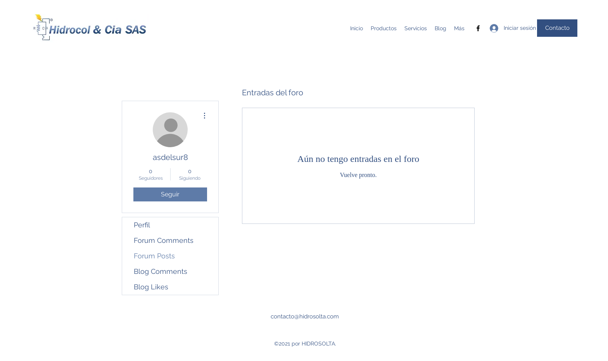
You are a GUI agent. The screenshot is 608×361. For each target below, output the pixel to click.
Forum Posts (154, 256)
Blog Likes (151, 287)
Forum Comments (163, 240)
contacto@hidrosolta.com (305, 316)
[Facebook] (478, 28)
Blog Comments (160, 271)
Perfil (142, 225)
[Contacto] (557, 28)
